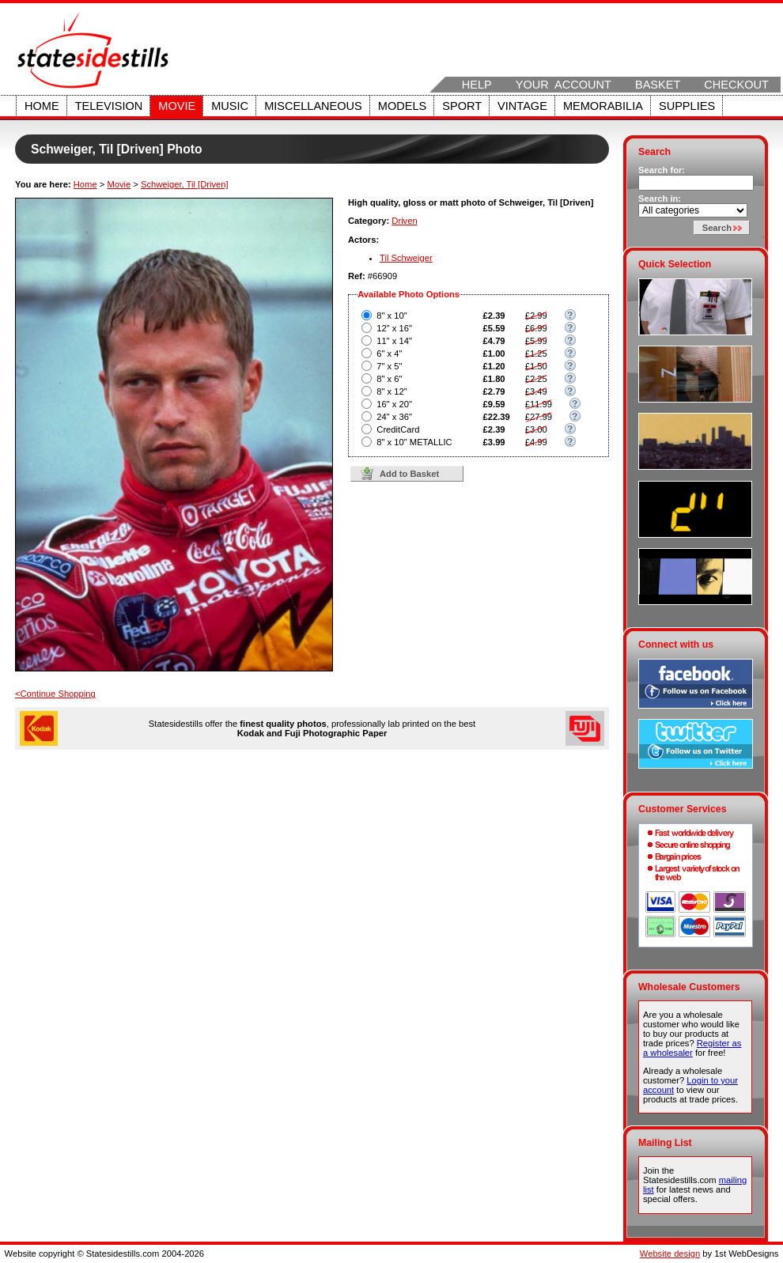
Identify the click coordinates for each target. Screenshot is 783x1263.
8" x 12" (391, 391)
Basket (657, 84)
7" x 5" (389, 366)
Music (229, 106)
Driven (404, 220)
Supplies (687, 106)
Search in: (659, 198)
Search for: (661, 170)
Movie (176, 106)
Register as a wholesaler (692, 1047)
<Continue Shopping (55, 693)
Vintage (522, 106)
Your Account (563, 84)
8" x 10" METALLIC (414, 442)
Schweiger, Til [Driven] (185, 184)
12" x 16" (394, 328)
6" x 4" (389, 353)
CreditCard (397, 429)
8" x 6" (389, 379)
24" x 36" (394, 417)
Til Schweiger (406, 258)
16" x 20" (394, 404)
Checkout (736, 84)
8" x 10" (391, 315)
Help (477, 84)
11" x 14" (394, 341)
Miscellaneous (313, 106)
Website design (670, 1253)
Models (402, 106)
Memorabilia (603, 106)
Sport (462, 106)
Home (42, 106)
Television (109, 106)
